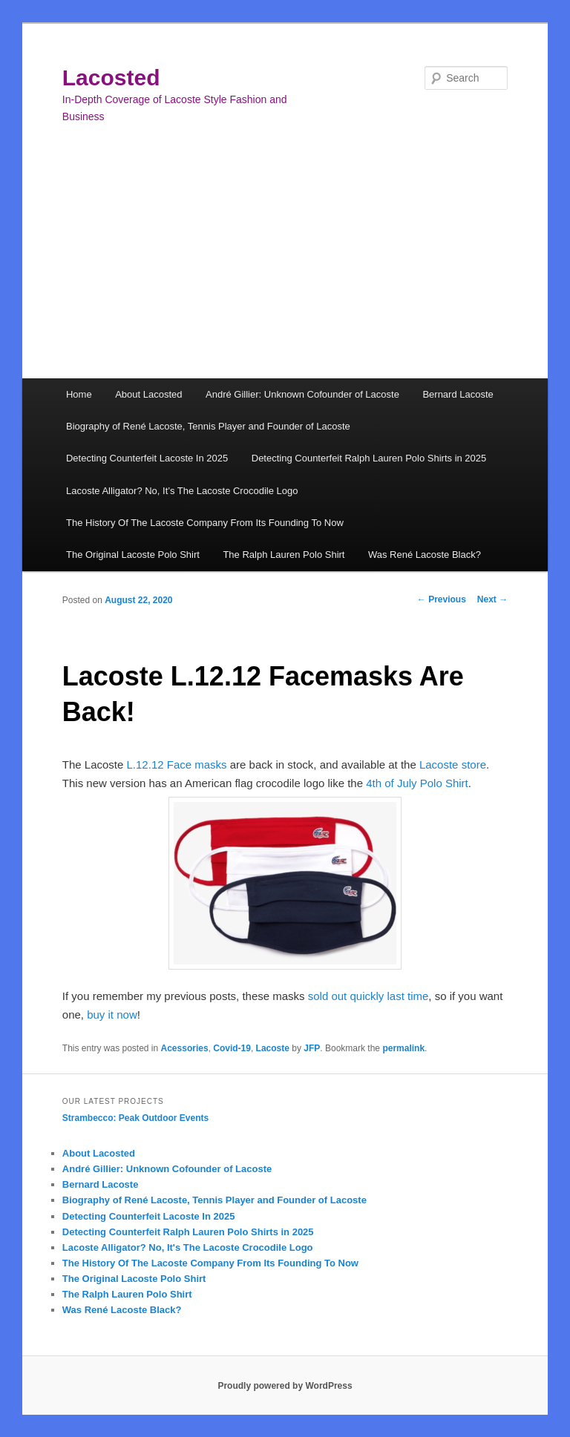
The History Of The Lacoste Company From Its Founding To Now (205, 522)
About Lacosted (148, 394)
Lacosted (111, 77)
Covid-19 (232, 1048)
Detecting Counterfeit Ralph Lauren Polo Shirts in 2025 (369, 458)
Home (79, 394)
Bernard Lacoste (457, 394)
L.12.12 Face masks (177, 764)
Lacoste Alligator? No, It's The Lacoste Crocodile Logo (187, 1247)
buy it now (112, 1014)
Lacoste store (452, 764)
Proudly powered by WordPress (284, 1386)
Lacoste (272, 1048)
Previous (441, 599)
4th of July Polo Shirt (417, 783)
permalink (403, 1048)
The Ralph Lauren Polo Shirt (283, 554)
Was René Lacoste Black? (424, 554)
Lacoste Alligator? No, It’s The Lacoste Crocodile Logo (182, 490)
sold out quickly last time (368, 996)
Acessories (185, 1048)
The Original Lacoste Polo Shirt (133, 554)
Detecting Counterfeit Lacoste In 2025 (147, 458)
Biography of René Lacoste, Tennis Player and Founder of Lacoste (208, 426)
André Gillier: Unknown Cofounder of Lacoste (302, 394)
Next (492, 599)
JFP (312, 1048)
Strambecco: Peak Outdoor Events (135, 1118)
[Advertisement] (285, 267)
